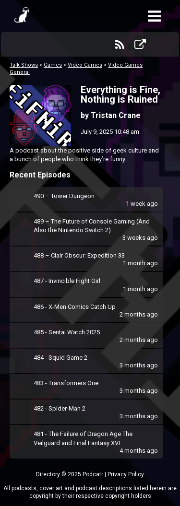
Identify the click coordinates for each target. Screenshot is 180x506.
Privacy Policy (126, 474)
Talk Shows (24, 65)
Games (53, 65)
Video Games (85, 65)
